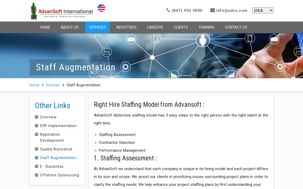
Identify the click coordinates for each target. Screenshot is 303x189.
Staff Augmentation (58, 158)
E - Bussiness (52, 166)
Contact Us (236, 27)
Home (45, 27)
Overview (48, 117)
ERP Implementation (58, 126)
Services (97, 27)
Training (206, 27)
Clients (181, 27)
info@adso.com (228, 10)
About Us (70, 27)
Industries (126, 27)
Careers (155, 27)
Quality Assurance (56, 149)
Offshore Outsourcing (59, 175)
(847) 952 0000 (184, 10)
